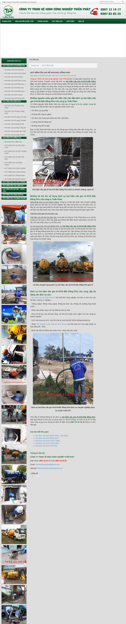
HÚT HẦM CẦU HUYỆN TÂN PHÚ (14, 158)
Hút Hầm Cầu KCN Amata (13, 95)
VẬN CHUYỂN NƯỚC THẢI (24, 21)
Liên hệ (81, 21)
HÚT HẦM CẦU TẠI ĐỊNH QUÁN (13, 164)
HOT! (37, 476)
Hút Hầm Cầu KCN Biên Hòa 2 (15, 84)
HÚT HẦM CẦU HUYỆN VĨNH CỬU (15, 146)
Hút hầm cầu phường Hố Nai (14, 124)
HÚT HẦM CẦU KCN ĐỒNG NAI (14, 66)
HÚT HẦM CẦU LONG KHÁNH (15, 172)
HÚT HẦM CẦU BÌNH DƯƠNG (13, 195)
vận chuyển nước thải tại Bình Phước (52, 324)
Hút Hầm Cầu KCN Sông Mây (15, 98)
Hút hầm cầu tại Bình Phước (43, 297)
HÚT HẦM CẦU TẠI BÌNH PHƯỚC (14, 198)
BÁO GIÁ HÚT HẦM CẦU (13, 142)
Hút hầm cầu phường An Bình (15, 135)
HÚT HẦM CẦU (57, 21)
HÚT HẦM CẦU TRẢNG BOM (15, 175)
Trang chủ (6, 21)
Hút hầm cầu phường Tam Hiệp (15, 131)
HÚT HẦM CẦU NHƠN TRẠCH (15, 179)
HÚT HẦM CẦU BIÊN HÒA (12, 101)
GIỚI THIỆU (70, 21)
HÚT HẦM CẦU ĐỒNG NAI (12, 138)
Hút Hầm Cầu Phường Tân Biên (15, 120)
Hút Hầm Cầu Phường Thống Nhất (14, 112)
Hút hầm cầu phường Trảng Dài (15, 128)
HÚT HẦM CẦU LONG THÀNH (15, 168)
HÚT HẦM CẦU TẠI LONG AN (13, 185)
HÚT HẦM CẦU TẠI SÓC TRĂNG (14, 182)
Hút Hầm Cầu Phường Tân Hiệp (15, 117)
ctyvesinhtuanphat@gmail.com (48, 464)
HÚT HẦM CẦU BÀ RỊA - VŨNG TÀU (14, 190)
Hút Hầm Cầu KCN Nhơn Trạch (15, 81)
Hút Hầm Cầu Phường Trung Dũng (14, 107)
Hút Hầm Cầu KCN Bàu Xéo (14, 88)
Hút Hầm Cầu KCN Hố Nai (14, 77)
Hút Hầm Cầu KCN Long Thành (15, 73)
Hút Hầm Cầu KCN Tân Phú (14, 70)
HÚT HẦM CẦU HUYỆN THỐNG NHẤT (16, 152)
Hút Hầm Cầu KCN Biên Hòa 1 (15, 91)
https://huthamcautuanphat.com (50, 468)
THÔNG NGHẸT (42, 21)
